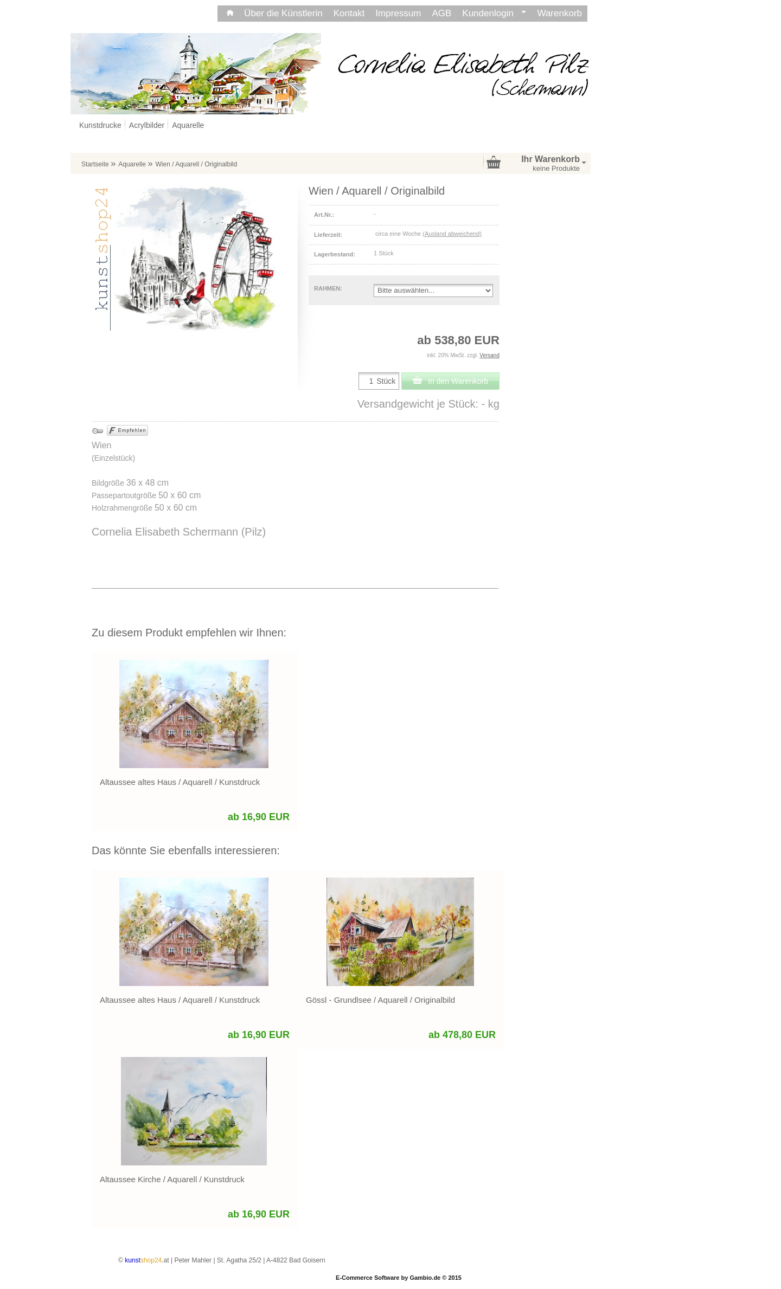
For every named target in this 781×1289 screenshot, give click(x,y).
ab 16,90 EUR (259, 816)
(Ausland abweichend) (452, 233)
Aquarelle (188, 125)
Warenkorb (559, 13)
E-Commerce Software (367, 1277)
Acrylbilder (146, 125)
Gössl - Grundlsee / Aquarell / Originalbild (380, 999)
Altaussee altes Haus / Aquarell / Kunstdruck (180, 782)
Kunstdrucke (100, 125)
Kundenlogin (494, 13)
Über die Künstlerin (283, 13)
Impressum (398, 13)
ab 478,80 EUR (462, 1034)
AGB (441, 13)
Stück (385, 381)
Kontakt (349, 13)
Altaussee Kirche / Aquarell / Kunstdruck (172, 1179)
